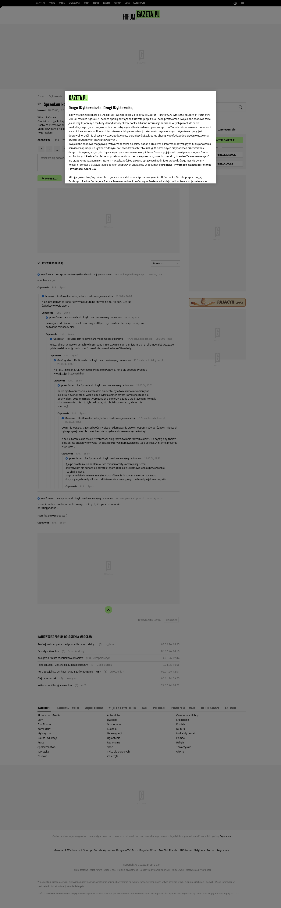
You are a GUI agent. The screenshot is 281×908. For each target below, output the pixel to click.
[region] (140, 137)
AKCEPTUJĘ (200, 176)
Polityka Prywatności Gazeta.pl (181, 164)
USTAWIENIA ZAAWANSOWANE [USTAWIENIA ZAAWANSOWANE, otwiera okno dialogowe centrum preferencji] (93, 175)
